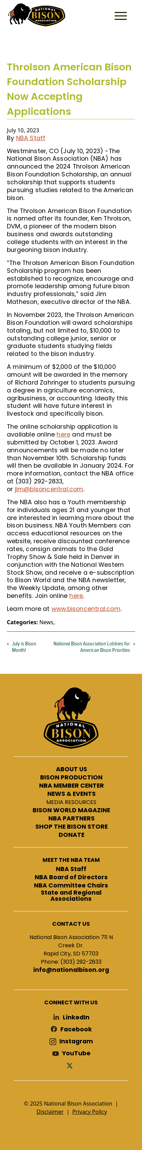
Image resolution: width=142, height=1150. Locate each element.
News (46, 622)
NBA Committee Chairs (71, 886)
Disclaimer (49, 1111)
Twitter (71, 1065)
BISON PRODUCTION (71, 778)
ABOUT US (71, 769)
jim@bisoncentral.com (49, 489)
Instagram (76, 1041)
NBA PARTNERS (71, 819)
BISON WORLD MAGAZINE (71, 810)
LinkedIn (76, 1017)
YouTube (76, 1053)
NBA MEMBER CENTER (71, 786)
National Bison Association (36, 14)
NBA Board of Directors (71, 877)
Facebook (76, 1029)
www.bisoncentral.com (85, 609)
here (63, 434)
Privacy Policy (89, 1111)
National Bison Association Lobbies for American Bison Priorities (92, 647)
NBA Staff (31, 138)
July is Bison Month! (24, 647)
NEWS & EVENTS (71, 794)
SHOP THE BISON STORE (71, 827)
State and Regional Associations (71, 896)
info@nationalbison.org (71, 970)
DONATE (71, 835)
